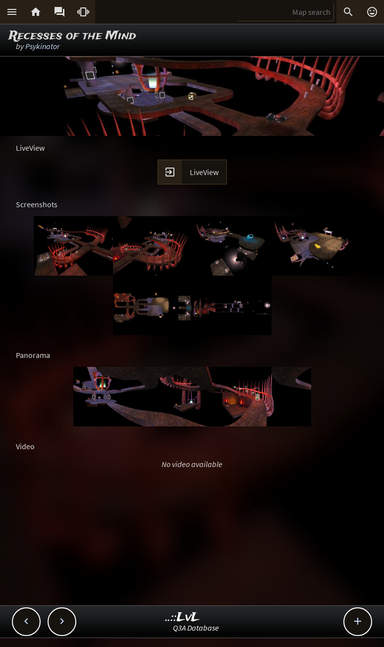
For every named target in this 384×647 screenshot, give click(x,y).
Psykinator (42, 46)
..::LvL (182, 617)
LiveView (204, 172)
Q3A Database (196, 628)
